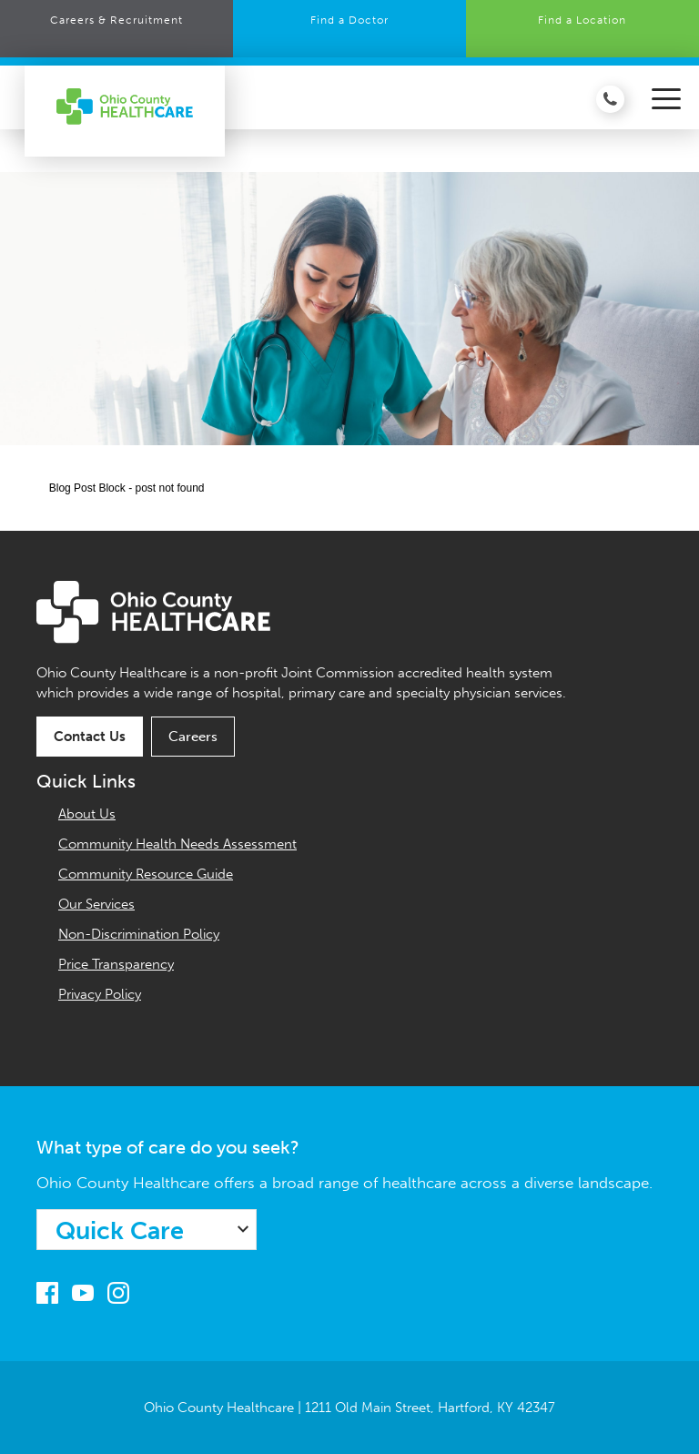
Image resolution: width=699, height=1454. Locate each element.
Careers (193, 736)
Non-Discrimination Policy (138, 934)
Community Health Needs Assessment (177, 844)
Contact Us (90, 736)
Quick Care (120, 1231)
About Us (87, 814)
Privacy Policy (99, 994)
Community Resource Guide (145, 874)
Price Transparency (116, 964)
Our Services (96, 904)
